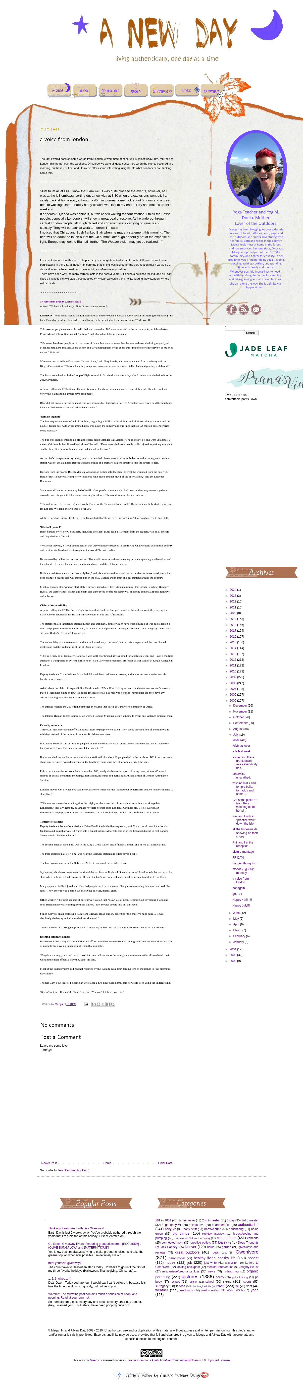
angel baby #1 (171, 1225)
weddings (186, 1290)
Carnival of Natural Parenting (192, 1238)
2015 (233, 642)
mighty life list (249, 1267)
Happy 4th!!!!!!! (242, 899)
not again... (239, 888)
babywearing (212, 1229)
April (236, 924)
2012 (233, 659)
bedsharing (236, 1229)
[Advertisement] (242, 483)
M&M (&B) (239, 740)
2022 (233, 601)
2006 (233, 694)
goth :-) (237, 894)
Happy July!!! (241, 905)
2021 (233, 607)
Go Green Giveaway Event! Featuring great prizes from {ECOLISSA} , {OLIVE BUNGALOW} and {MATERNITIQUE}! (94, 1245)
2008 (233, 683)
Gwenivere (247, 1252)
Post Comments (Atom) (73, 1170)
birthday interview (213, 1233)
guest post (220, 1252)
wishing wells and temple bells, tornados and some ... (243, 788)
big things (181, 1233)
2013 (233, 654)
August (238, 729)
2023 (233, 596)
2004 (233, 949)
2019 (233, 619)
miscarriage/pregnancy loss (180, 1271)
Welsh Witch (235, 1290)
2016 (233, 636)
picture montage (243, 851)
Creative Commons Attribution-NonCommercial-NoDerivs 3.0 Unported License (177, 1360)
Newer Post (49, 1163)
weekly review (210, 1290)
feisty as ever (241, 745)
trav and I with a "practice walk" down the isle (243, 820)
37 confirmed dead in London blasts (60, 301)
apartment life (221, 1225)
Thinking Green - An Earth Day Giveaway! (76, 1228)
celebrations (226, 1238)
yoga (254, 1290)
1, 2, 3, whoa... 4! (59, 1278)
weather (161, 1290)
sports (247, 1281)
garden (226, 1247)
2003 (233, 955)
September (241, 723)
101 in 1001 (163, 1220)
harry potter (177, 1258)
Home (107, 1163)
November (240, 711)
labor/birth (231, 1262)
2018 (233, 625)
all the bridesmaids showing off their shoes (245, 833)
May (236, 918)
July (236, 734)
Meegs (94, 1360)
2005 (233, 700)
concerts (252, 1238)
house (170, 1262)
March (237, 930)
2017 (233, 630)
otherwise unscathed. (241, 775)
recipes (175, 1281)
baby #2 (170, 1229)
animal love (196, 1225)
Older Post (165, 1163)
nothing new (231, 1271)
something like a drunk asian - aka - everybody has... (244, 763)
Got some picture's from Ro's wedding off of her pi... (244, 805)
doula (210, 1247)
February (239, 936)
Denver (190, 1247)
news (211, 1271)
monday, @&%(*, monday (243, 870)
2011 (233, 665)
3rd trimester (250, 1220)
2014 (233, 648)
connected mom (172, 1242)
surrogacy (162, 1286)
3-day (230, 1220)
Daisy (222, 1242)
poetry (220, 1277)
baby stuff (190, 1229)
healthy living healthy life (214, 1258)
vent (249, 1286)
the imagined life (202, 1286)
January (239, 942)
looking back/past (188, 1267)
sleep (227, 1281)
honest (253, 1258)
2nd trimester (211, 1220)
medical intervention (220, 1267)
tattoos (180, 1286)
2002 (233, 961)
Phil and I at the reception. (242, 844)
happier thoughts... (244, 863)
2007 (233, 689)
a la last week (241, 751)
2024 (233, 590)
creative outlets (201, 1242)
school (209, 1281)
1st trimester (186, 1220)
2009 (233, 677)
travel (220, 1286)
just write (210, 1262)
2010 (233, 671)
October (239, 717)
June (236, 913)
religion (193, 1281)
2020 (233, 613)
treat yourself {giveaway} (64, 1263)
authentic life (248, 1225)
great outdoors (187, 1252)
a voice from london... (240, 880)
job (189, 1262)
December (240, 705)
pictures (190, 1276)
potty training (240, 1277)
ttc (237, 1286)
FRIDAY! (238, 857)
